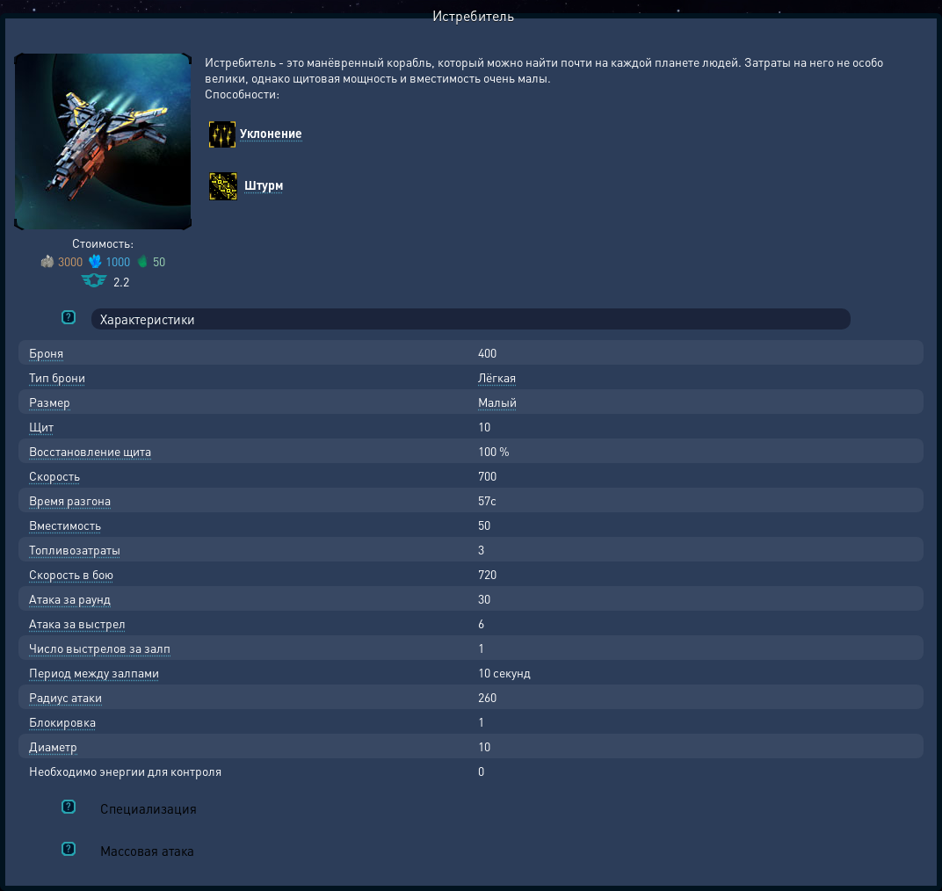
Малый (497, 401)
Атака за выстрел (77, 623)
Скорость (54, 475)
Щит (41, 426)
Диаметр (53, 746)
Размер (49, 401)
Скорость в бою (71, 574)
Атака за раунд (70, 598)
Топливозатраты (74, 549)
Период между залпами (94, 672)
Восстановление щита (90, 451)
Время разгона (70, 500)
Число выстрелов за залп (99, 648)
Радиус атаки (65, 697)
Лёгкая (497, 377)
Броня (46, 352)
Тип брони (57, 377)
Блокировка (62, 721)
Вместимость (65, 524)
